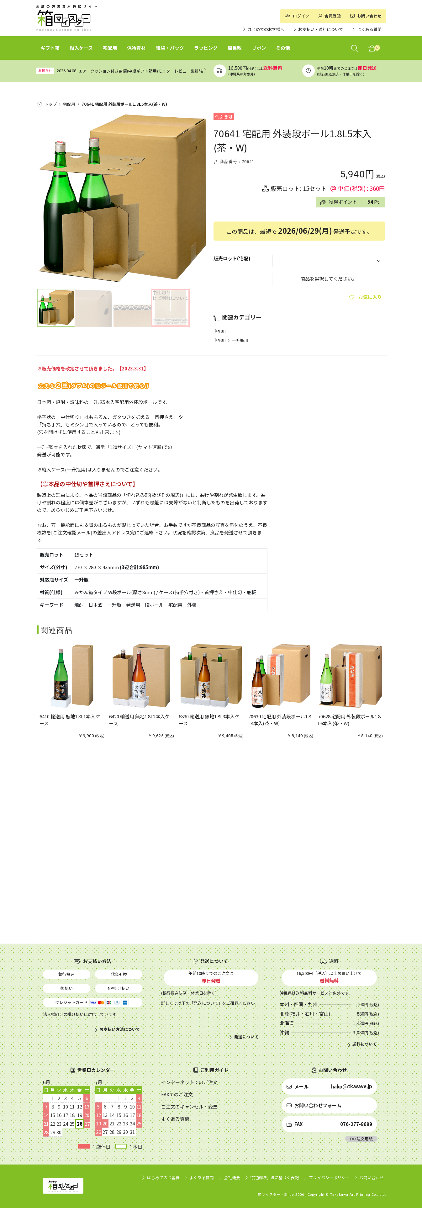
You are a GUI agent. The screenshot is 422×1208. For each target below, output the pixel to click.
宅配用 (69, 104)
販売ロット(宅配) (232, 258)
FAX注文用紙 (361, 1139)
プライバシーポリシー (329, 1177)
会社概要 (232, 1177)
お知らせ (45, 70)
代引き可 (224, 116)
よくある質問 (201, 1177)
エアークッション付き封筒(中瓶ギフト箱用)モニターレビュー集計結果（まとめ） (152, 71)
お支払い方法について (119, 1029)
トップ (51, 104)
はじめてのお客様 (163, 1177)
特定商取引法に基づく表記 (274, 1177)
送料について (364, 1044)
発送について (246, 1037)
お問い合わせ (371, 1177)
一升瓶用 (240, 340)
